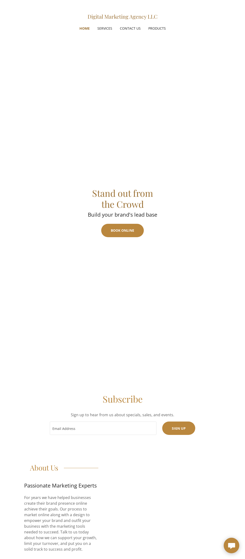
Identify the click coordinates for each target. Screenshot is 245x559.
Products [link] (157, 28)
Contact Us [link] (130, 28)
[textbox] (103, 428)
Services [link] (104, 28)
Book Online (122, 230)
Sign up (179, 428)
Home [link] (84, 28)
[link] (122, 17)
